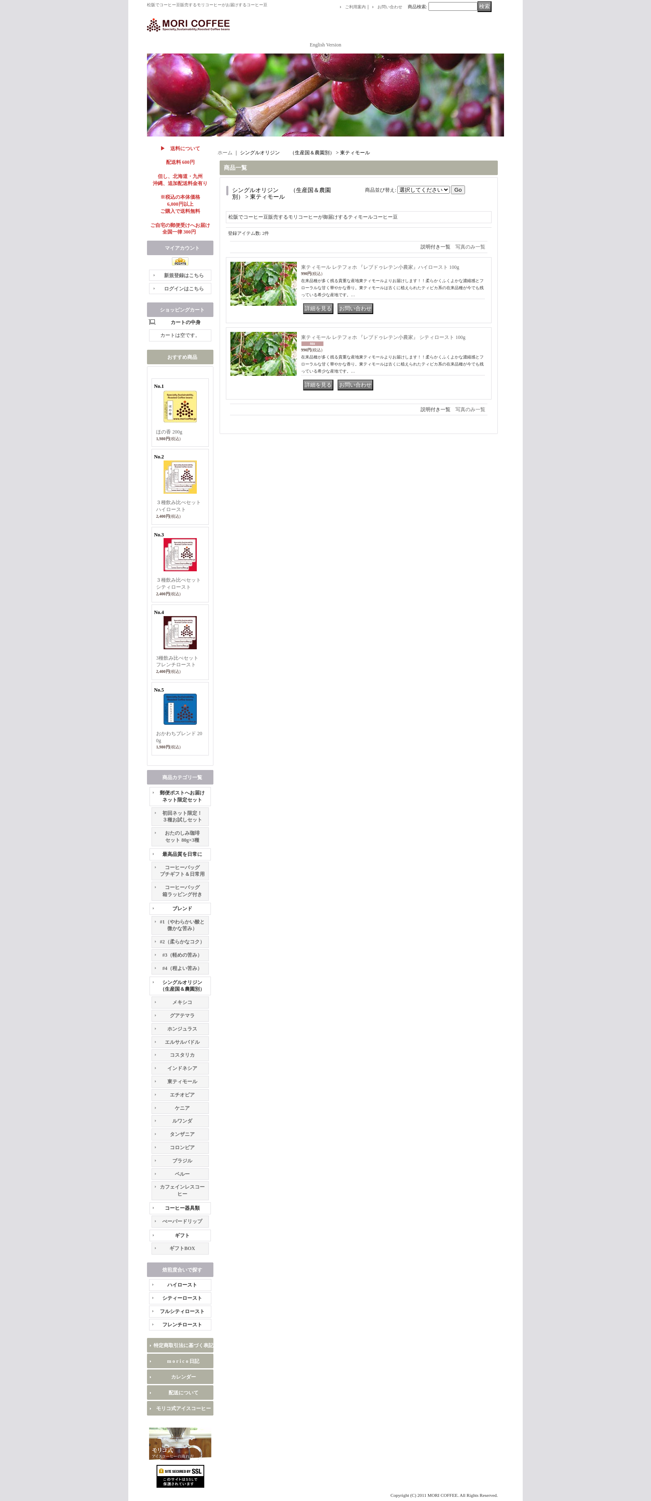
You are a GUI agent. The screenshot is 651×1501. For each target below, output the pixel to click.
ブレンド (182, 908)
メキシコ (182, 1002)
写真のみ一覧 (470, 247)
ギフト (182, 1235)
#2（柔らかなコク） (182, 942)
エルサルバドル (182, 1042)
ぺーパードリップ (182, 1221)
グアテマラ (182, 1016)
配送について (183, 1393)
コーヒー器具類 (182, 1208)
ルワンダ (182, 1121)
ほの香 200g (169, 432)
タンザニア (182, 1134)
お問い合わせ (389, 7)
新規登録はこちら (184, 275)
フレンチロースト (182, 1325)
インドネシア (182, 1068)
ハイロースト (182, 1285)
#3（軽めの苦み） (182, 955)
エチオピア (182, 1095)
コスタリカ (182, 1055)
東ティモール (182, 1081)
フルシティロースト (182, 1311)
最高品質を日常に (182, 854)
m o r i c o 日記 (183, 1361)
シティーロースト (182, 1298)
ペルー (182, 1174)
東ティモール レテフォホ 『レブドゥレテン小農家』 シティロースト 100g (383, 337)
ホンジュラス (182, 1029)
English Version (325, 45)
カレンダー (183, 1377)
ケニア (182, 1108)
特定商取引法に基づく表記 (183, 1345)
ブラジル (182, 1161)
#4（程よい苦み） (182, 968)
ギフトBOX (182, 1248)
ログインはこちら (184, 289)
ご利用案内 (355, 7)
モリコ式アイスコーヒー (183, 1408)
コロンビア (182, 1147)
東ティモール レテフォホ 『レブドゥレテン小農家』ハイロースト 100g (380, 267)
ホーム (225, 153)
